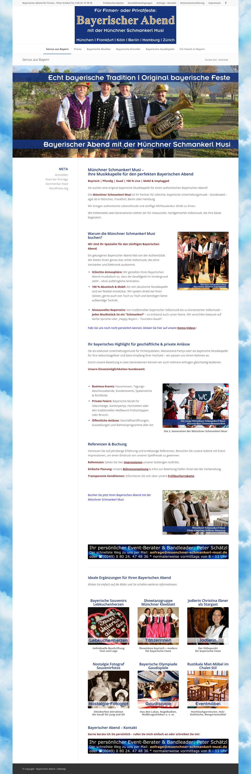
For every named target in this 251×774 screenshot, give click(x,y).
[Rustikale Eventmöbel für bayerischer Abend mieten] (208, 689)
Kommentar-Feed (57, 184)
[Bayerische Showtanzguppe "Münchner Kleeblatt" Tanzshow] (158, 626)
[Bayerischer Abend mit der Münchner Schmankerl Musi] (203, 261)
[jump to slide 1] (124, 147)
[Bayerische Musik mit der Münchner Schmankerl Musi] (196, 405)
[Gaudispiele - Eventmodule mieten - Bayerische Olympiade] (158, 689)
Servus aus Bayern (35, 59)
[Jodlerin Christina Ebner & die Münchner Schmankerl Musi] (208, 626)
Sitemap (61, 768)
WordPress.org (58, 188)
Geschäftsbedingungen (140, 2)
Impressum (214, 2)
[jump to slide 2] (127, 147)
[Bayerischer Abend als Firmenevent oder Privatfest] (125, 25)
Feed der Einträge (56, 179)
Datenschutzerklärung (192, 2)
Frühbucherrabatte (113, 2)
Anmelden (61, 175)
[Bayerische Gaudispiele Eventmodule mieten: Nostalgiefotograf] (108, 689)
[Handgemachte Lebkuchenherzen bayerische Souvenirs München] (108, 626)
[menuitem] (113, 3)
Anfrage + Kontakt (166, 2)
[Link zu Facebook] (226, 3)
